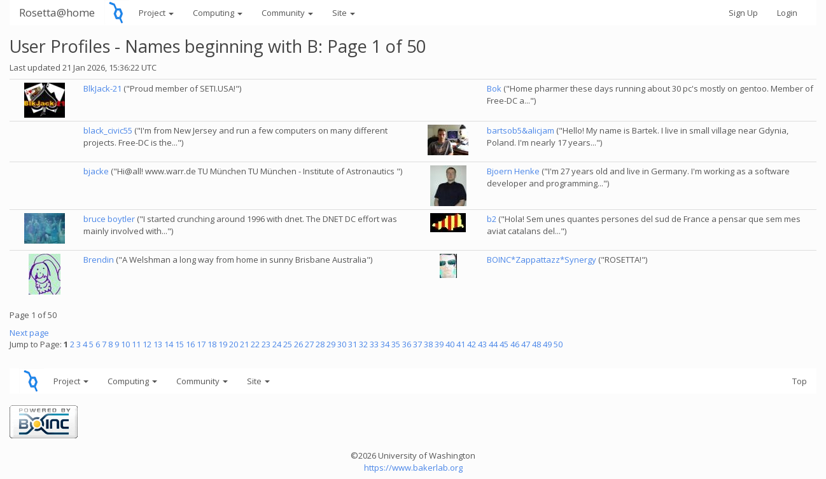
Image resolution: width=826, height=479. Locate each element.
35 (395, 344)
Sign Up (743, 12)
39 (439, 344)
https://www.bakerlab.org (413, 467)
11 (136, 344)
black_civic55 (107, 130)
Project (156, 12)
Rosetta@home (57, 12)
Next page (29, 332)
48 (536, 344)
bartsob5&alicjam (520, 130)
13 (157, 344)
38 (428, 344)
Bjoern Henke (513, 171)
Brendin (98, 259)
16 (190, 344)
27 (309, 344)
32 (363, 344)
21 (244, 344)
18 (211, 344)
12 (147, 344)
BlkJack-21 (102, 88)
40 (449, 344)
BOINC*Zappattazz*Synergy (541, 259)
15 (179, 344)
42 (471, 344)
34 (385, 344)
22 (255, 344)
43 (482, 344)
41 (460, 344)
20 (233, 344)
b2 (491, 219)
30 (341, 344)
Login (787, 12)
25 (287, 344)
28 (320, 344)
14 (168, 344)
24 (276, 344)
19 (222, 344)
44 (493, 344)
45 (504, 344)
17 (201, 344)
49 (547, 344)
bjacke (96, 171)
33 (374, 344)
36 (406, 344)
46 (514, 344)
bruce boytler (109, 219)
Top (799, 381)
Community (287, 12)
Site (343, 12)
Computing (217, 12)
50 (558, 344)
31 (352, 344)
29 (330, 344)
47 (525, 344)
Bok (494, 88)
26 (298, 344)
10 (125, 344)
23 (266, 344)
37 (417, 344)
